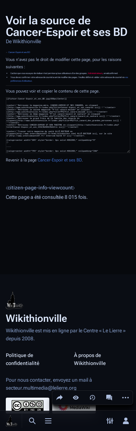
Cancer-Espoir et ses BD (19, 52)
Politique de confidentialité (23, 359)
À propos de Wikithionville (90, 359)
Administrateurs (95, 73)
